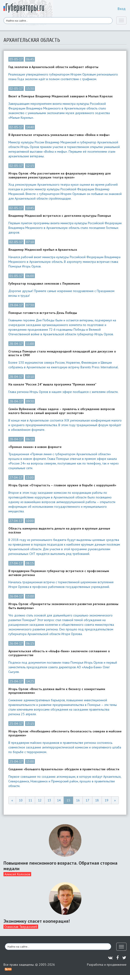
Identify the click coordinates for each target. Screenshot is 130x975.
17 (87, 800)
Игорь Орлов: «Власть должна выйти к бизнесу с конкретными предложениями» (56, 691)
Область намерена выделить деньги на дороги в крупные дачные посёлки (59, 530)
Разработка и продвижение (107, 964)
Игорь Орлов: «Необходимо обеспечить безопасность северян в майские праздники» (65, 733)
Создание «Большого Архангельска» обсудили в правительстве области (63, 769)
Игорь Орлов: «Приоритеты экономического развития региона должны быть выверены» (63, 606)
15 (68, 800)
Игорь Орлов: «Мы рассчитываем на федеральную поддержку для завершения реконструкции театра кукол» (59, 175)
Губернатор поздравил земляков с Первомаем (44, 284)
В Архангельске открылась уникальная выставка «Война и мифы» (59, 135)
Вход (122, 9)
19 (106, 800)
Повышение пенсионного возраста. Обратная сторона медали (60, 865)
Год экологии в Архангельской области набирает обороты (53, 67)
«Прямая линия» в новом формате (35, 447)
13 (49, 800)
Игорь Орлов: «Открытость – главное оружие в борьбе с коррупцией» (62, 485)
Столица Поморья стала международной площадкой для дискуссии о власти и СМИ (62, 353)
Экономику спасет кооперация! (36, 921)
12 (40, 800)
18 (97, 800)
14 (59, 800)
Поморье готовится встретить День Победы (42, 313)
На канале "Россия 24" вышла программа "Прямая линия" (52, 384)
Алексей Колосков (17, 874)
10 (21, 800)
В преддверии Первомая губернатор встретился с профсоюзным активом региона (58, 573)
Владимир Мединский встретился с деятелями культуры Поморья (59, 216)
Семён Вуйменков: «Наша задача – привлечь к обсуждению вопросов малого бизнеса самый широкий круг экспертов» (61, 411)
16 (78, 800)
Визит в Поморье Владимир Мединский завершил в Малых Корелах (60, 96)
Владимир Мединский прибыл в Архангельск (42, 250)
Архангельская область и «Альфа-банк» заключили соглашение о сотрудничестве (59, 653)
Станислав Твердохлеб (20, 927)
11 (30, 800)
